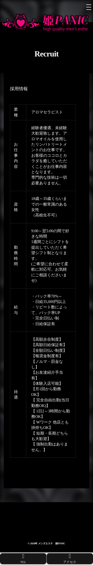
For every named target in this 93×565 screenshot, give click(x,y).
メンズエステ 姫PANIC (51, 543)
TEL (23, 558)
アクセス (69, 558)
